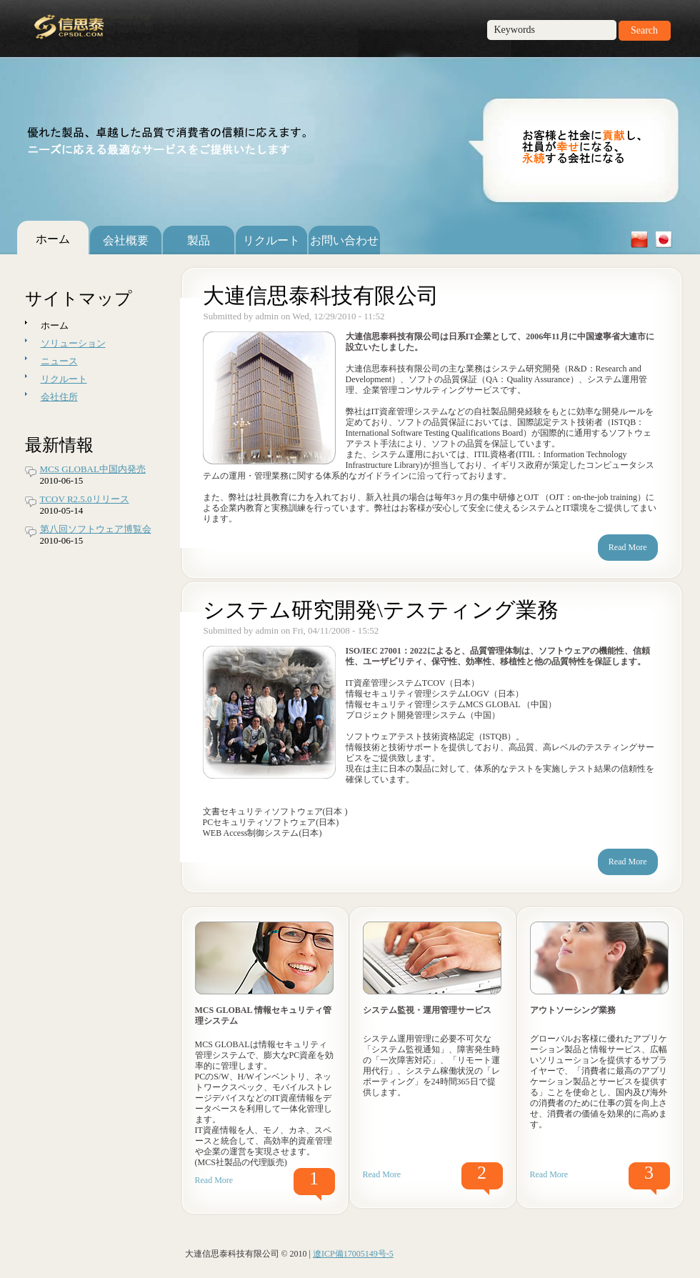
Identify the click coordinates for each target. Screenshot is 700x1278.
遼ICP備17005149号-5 (353, 1254)
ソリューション (73, 343)
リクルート (64, 379)
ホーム (55, 325)
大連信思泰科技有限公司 (321, 295)
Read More (214, 1180)
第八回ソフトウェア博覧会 (95, 529)
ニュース (59, 361)
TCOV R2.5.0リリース (84, 499)
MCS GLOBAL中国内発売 (93, 469)
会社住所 (59, 396)
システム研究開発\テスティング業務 (381, 609)
